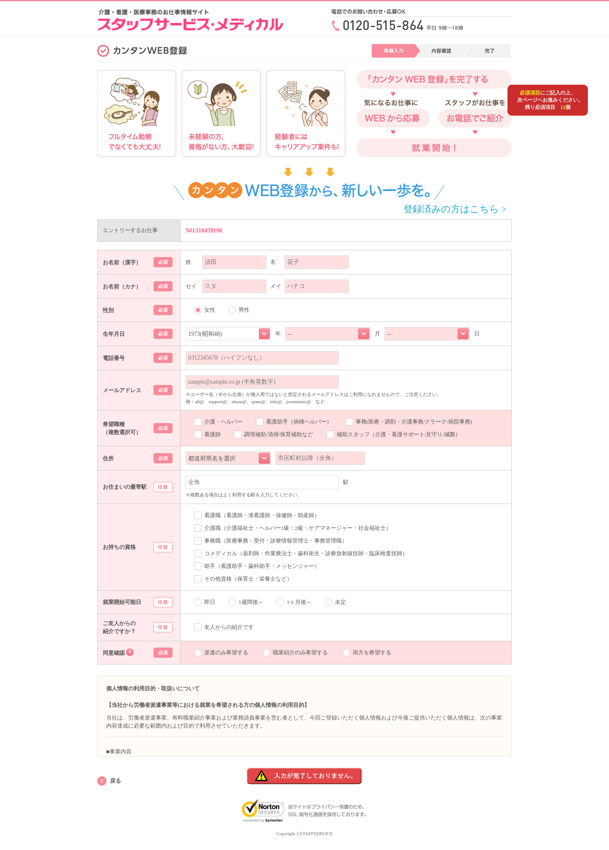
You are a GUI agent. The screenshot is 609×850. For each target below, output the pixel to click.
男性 (244, 310)
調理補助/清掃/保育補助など (278, 434)
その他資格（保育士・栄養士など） (248, 579)
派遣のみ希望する (226, 652)
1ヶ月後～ (299, 602)
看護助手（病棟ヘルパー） (299, 421)
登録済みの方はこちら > (455, 209)
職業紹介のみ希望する (300, 652)
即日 (209, 602)
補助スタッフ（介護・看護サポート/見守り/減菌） (399, 434)
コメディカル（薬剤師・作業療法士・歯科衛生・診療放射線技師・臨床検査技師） (306, 553)
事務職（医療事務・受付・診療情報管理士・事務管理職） (275, 540)
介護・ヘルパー (223, 421)
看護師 (212, 434)
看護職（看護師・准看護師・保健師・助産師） (262, 515)
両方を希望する (372, 652)
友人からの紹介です (229, 627)
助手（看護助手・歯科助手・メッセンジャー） (262, 566)
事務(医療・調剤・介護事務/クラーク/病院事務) (414, 421)
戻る (115, 781)
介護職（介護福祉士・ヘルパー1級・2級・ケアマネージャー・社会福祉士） (297, 528)
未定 (340, 602)
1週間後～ (251, 602)
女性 (209, 310)
